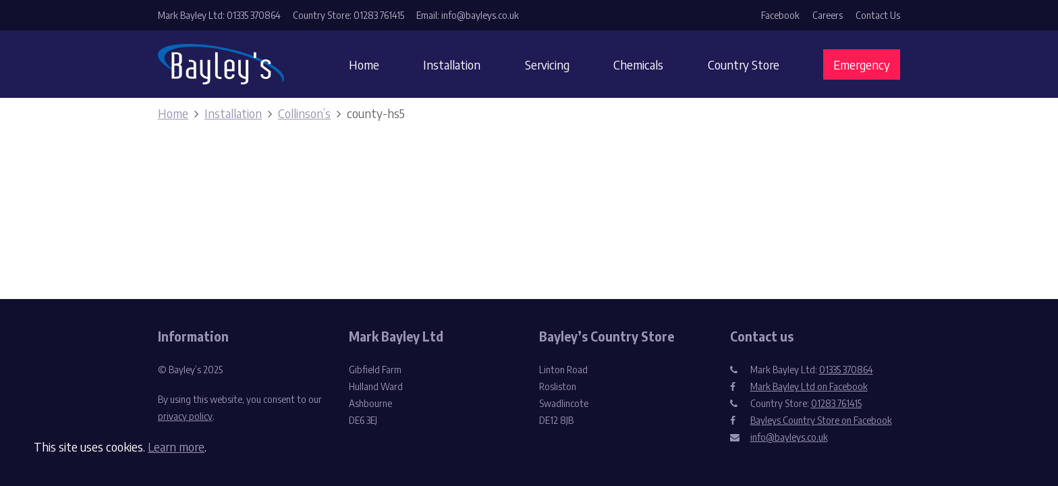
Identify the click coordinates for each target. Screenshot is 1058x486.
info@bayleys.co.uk (789, 437)
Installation (451, 64)
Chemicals (638, 64)
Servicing (547, 64)
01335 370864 (846, 369)
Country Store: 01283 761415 (348, 15)
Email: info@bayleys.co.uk (467, 15)
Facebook (780, 15)
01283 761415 (836, 403)
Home (364, 64)
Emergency (861, 64)
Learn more (176, 446)
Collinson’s (304, 113)
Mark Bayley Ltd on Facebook (809, 386)
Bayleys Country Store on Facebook (821, 420)
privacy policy (185, 416)
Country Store (743, 64)
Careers (827, 15)
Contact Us (878, 15)
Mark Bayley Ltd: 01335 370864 (219, 15)
